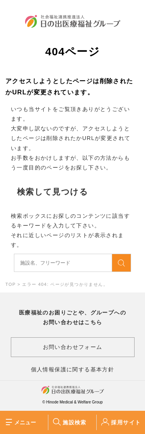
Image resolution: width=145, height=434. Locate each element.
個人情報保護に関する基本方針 (72, 369)
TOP (10, 284)
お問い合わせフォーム (72, 347)
